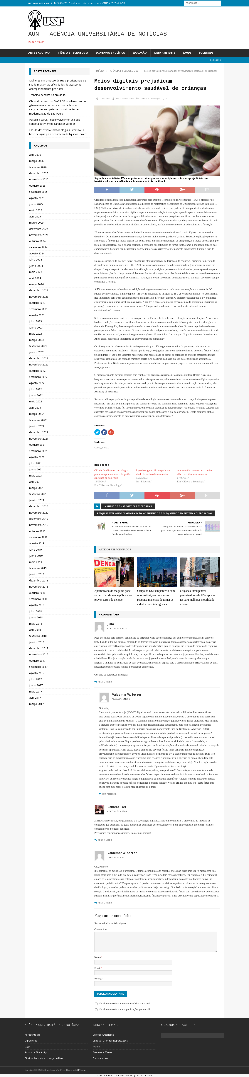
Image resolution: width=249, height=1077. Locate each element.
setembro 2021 (38, 451)
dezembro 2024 (38, 229)
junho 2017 (36, 685)
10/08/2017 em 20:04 (121, 699)
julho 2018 (35, 611)
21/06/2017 (104, 98)
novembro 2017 (38, 654)
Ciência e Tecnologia (73, 52)
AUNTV (96, 1046)
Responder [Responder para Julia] (105, 681)
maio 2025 (35, 210)
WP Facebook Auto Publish (110, 1075)
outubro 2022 (37, 370)
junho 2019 (36, 555)
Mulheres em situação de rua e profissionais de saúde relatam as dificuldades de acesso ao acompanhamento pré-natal (57, 85)
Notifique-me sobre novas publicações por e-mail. (124, 1009)
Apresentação (33, 1034)
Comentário (100, 929)
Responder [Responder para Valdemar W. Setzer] (109, 794)
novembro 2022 (38, 364)
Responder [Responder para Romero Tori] (105, 840)
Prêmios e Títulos (102, 1052)
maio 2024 (35, 272)
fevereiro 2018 (38, 636)
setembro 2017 (38, 666)
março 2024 (36, 284)
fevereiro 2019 (38, 568)
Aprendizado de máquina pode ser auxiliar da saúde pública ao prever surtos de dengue (113, 595)
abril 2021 (35, 482)
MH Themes (80, 1070)
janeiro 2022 (36, 426)
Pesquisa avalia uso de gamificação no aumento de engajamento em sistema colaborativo (154, 513)
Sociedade (206, 52)
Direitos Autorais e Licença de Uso (44, 1058)
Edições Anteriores (103, 1034)
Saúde (187, 52)
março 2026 (36, 161)
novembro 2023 (38, 296)
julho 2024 (35, 259)
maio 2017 (35, 691)
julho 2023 (35, 321)
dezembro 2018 (38, 580)
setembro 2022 (38, 377)
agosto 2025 (36, 198)
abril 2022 (35, 407)
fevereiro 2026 (38, 167)
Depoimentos (100, 1058)
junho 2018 (36, 617)
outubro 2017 (37, 660)
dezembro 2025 (38, 173)
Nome (97, 957)
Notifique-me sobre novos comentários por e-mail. (125, 1003)
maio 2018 (35, 623)
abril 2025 (35, 216)
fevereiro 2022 (38, 420)
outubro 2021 (37, 444)
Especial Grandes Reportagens (110, 1040)
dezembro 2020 (38, 506)
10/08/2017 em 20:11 (117, 857)
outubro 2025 (37, 185)
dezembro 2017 (38, 648)
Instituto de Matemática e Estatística (128, 506)
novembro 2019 (38, 525)
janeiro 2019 (36, 574)
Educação (139, 52)
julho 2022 (35, 389)
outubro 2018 (37, 593)
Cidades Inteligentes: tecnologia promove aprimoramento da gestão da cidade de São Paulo (112, 474)
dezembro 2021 (38, 432)
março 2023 (36, 340)
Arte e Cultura (39, 52)
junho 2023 (36, 327)
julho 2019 (35, 549)
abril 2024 (35, 278)
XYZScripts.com (144, 1075)
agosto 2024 (36, 253)
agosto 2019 (36, 543)
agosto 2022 (36, 383)
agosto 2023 (36, 315)
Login (28, 1046)
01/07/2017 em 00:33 (117, 628)
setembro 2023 (38, 309)
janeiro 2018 (36, 642)
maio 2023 (35, 333)
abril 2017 (35, 697)
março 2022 (36, 414)
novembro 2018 (38, 586)
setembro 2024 (38, 247)
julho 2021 (35, 463)
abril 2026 (35, 154)
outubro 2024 (37, 241)
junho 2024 (36, 266)
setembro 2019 (38, 537)
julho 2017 (35, 679)
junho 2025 (36, 204)
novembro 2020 (38, 512)
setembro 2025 (38, 191)
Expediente (31, 1040)
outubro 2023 (37, 302)
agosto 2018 (36, 605)
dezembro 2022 (38, 358)
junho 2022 (36, 395)
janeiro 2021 (36, 500)
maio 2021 (35, 475)
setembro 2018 (38, 599)
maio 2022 (35, 401)
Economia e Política (110, 52)
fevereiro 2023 (38, 346)
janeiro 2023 (36, 352)
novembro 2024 (38, 235)
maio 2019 (35, 562)
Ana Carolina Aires (124, 98)
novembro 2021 (38, 438)
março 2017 (36, 704)
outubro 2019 (37, 531)
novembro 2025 (38, 179)
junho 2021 (36, 469)
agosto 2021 (36, 457)
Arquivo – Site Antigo (36, 1052)
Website (98, 979)
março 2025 (36, 222)
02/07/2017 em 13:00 (117, 811)
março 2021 (36, 488)
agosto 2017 (36, 673)
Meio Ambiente (164, 52)
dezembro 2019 (38, 518)
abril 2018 (35, 630)
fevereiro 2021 (38, 494)
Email (97, 968)
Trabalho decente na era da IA (47, 95)
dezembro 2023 (38, 290)
